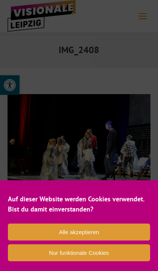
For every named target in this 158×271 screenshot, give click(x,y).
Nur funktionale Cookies (79, 253)
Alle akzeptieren (79, 232)
